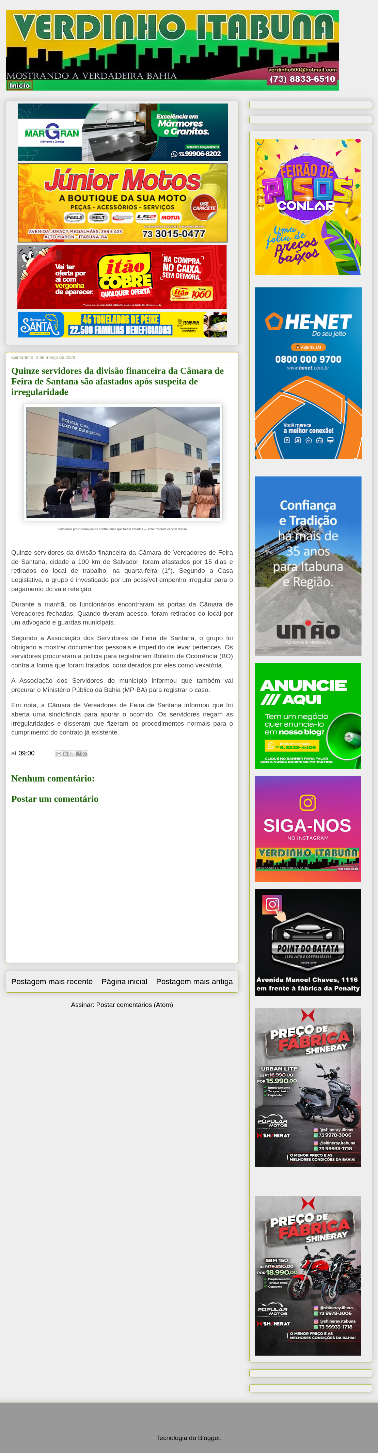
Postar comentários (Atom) (134, 1004)
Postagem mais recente (52, 981)
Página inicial (124, 981)
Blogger (209, 1437)
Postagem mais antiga (194, 981)
